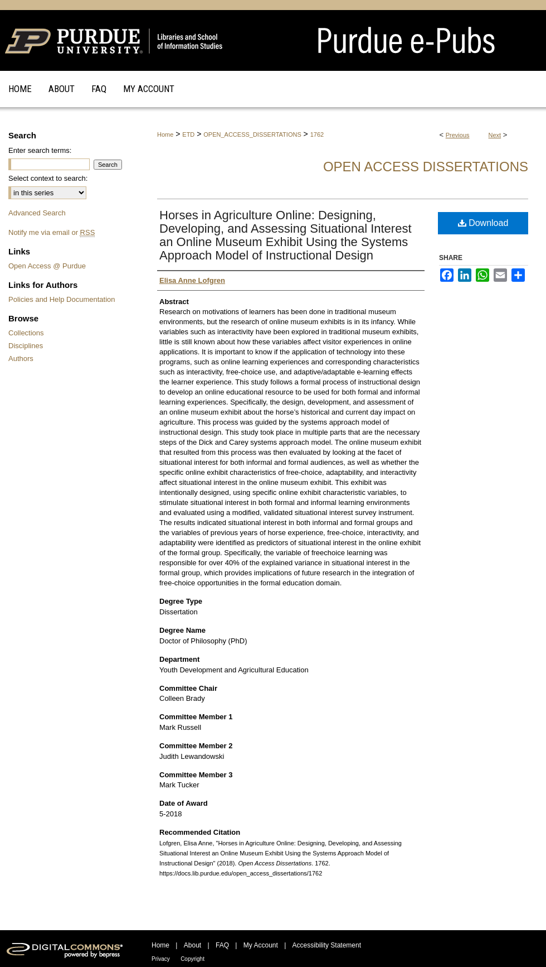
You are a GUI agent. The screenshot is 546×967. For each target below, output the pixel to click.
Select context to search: (47, 178)
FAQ (222, 945)
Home (165, 134)
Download (483, 223)
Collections (26, 333)
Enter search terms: (39, 150)
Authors (20, 358)
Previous (458, 135)
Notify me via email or (51, 232)
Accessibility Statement (326, 945)
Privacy (161, 959)
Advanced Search (37, 213)
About (192, 945)
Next (495, 135)
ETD (188, 134)
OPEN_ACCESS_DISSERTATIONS (252, 134)
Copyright (192, 959)
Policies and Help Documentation (61, 299)
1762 (317, 134)
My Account (260, 945)
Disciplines (25, 345)
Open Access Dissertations (425, 166)
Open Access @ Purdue (47, 266)
